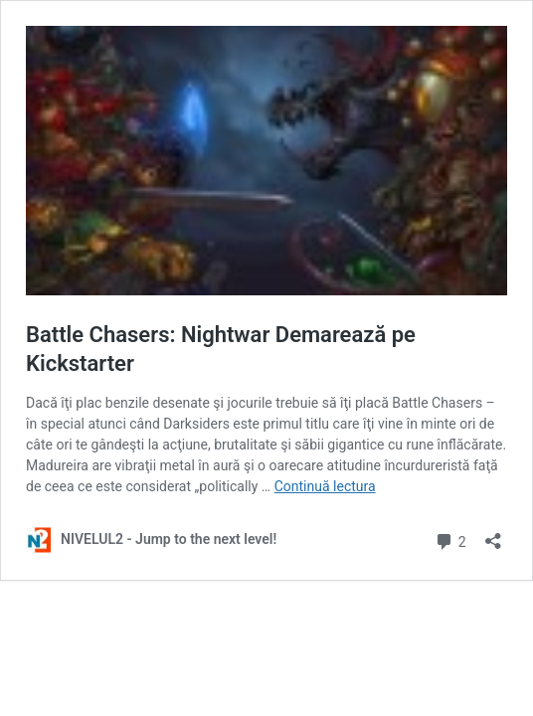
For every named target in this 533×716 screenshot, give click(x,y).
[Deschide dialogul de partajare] (493, 534)
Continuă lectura (325, 486)
